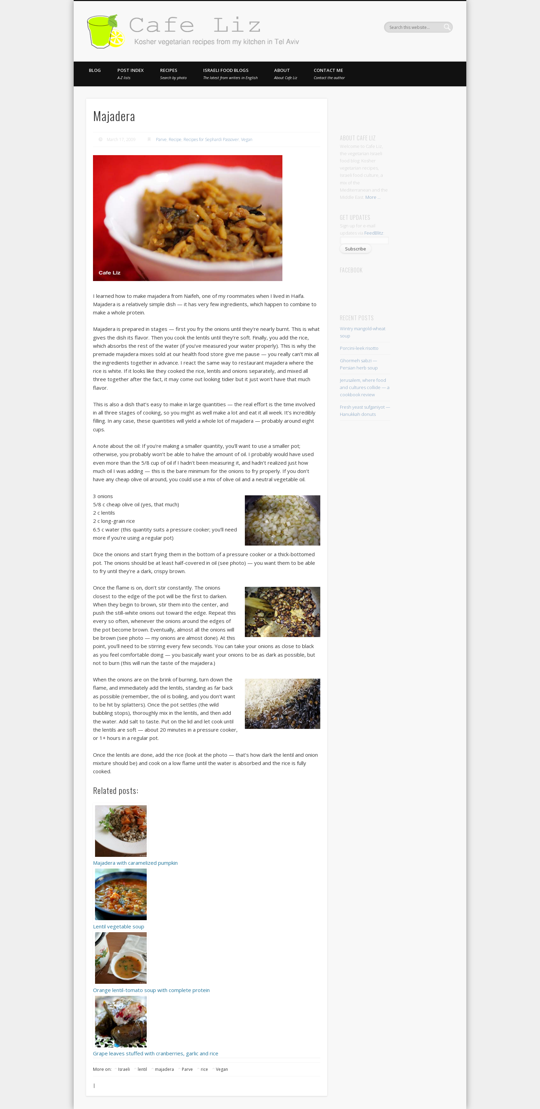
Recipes (173, 73)
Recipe (175, 139)
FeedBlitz (373, 233)
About (285, 73)
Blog (95, 70)
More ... (373, 197)
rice (204, 1069)
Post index (130, 73)
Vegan (246, 139)
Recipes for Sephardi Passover (211, 139)
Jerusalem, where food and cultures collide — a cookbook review (365, 387)
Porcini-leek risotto (359, 348)
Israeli (124, 1069)
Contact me (329, 73)
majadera (164, 1069)
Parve (161, 139)
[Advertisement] (404, 109)
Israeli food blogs (230, 73)
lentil (142, 1069)
